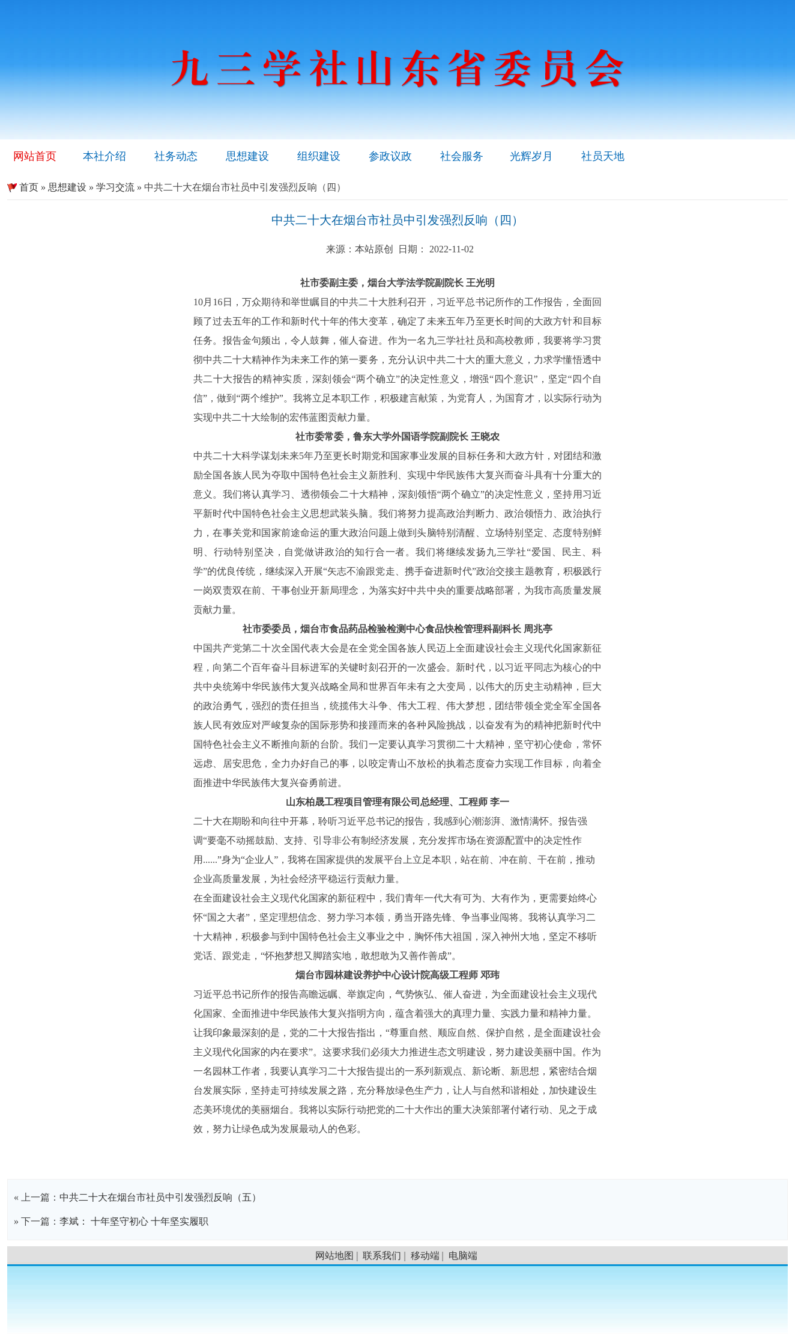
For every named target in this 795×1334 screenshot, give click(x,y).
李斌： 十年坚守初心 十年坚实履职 (133, 1221)
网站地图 (334, 1255)
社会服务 (461, 156)
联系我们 (382, 1255)
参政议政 (390, 156)
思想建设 (247, 156)
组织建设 (318, 156)
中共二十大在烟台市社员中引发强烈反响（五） (160, 1197)
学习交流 (115, 187)
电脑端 (463, 1255)
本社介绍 (104, 156)
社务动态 (176, 156)
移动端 (425, 1255)
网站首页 (34, 156)
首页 (22, 187)
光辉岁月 (531, 156)
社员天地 (602, 156)
